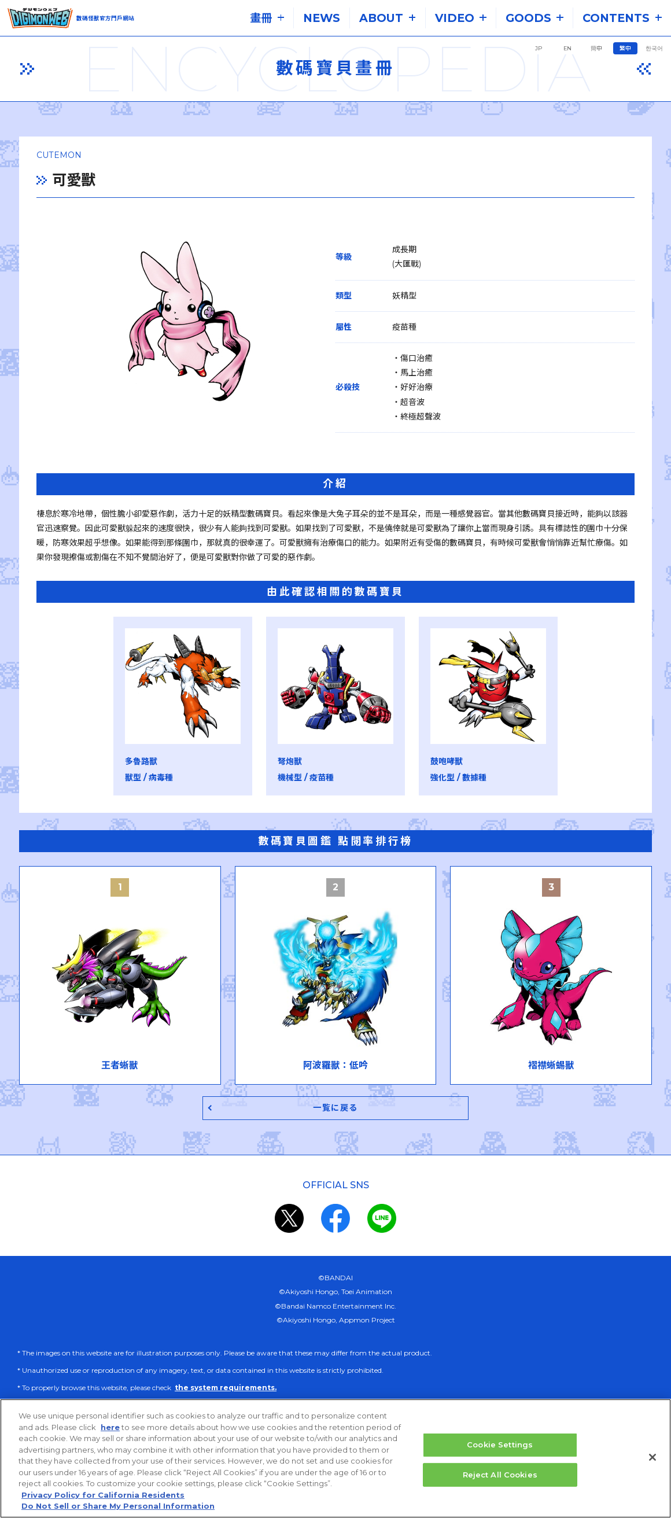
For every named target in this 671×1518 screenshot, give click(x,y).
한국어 (654, 48)
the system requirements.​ (225, 1389)
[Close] (652, 1458)
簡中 (596, 48)
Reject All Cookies (500, 1474)
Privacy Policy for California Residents (103, 1494)
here (110, 1427)
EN (567, 48)
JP (538, 48)
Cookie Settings (500, 1445)
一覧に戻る (336, 1108)
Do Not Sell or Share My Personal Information (118, 1506)
